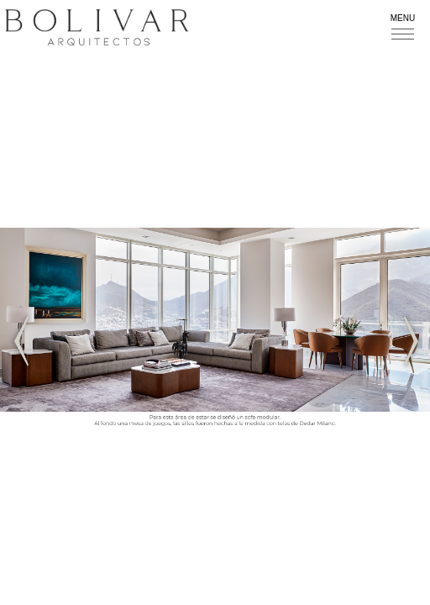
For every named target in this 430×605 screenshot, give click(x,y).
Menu (403, 18)
